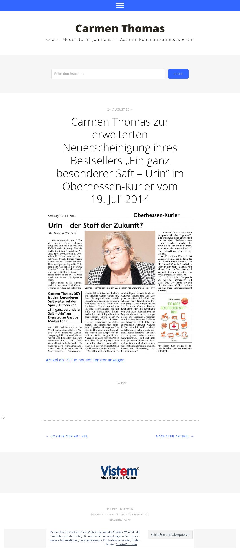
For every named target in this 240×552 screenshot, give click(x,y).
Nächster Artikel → (175, 436)
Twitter (121, 383)
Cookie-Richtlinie (126, 544)
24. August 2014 (120, 109)
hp (129, 519)
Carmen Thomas (120, 28)
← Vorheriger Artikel (67, 436)
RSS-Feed (111, 509)
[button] (120, 283)
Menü (120, 5)
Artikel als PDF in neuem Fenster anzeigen (85, 360)
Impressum (126, 509)
